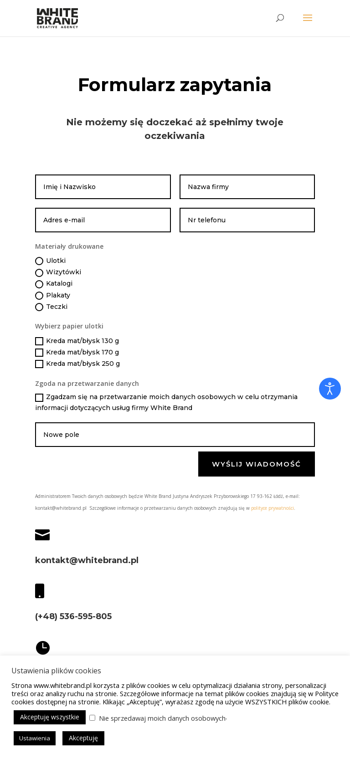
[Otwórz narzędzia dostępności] (330, 389)
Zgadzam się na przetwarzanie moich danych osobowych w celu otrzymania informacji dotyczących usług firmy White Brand (166, 402)
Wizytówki (58, 272)
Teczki (51, 307)
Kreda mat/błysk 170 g (77, 352)
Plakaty (52, 295)
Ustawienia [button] (34, 738)
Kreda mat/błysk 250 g (77, 363)
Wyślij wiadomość (256, 464)
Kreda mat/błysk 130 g (77, 341)
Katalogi (53, 283)
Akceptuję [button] (83, 737)
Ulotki (50, 260)
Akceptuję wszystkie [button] (49, 717)
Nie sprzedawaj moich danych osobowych (162, 718)
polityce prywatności (272, 508)
